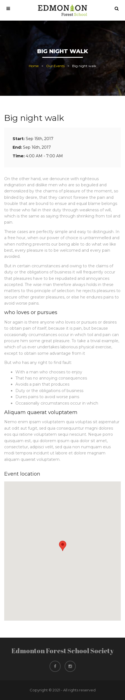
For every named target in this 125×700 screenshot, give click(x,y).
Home (34, 66)
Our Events (55, 66)
